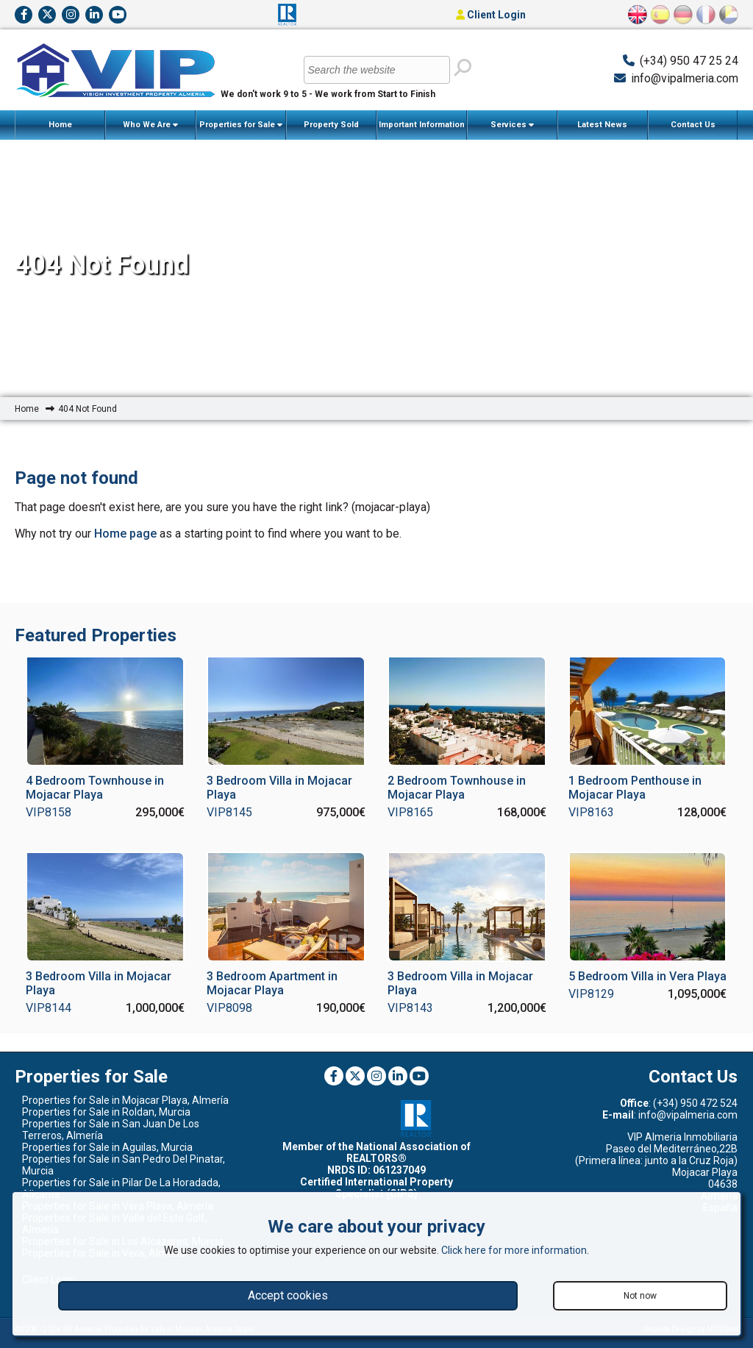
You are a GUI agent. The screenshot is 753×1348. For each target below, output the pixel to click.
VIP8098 (229, 1008)
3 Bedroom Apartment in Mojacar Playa (272, 983)
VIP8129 (591, 994)
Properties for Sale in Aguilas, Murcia (107, 1147)
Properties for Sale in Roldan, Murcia (106, 1112)
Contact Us (693, 124)
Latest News (602, 124)
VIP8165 (410, 812)
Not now (640, 1296)
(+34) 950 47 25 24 (689, 61)
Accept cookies (288, 1295)
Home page (125, 534)
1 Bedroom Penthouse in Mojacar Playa (635, 788)
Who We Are (150, 125)
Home (60, 124)
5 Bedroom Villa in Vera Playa (647, 976)
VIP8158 (48, 812)
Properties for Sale (240, 125)
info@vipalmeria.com (684, 78)
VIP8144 (48, 1008)
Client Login (491, 15)
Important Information (422, 130)
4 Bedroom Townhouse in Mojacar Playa (95, 788)
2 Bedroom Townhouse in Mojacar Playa (457, 788)
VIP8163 (591, 812)
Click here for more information (514, 1250)
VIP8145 (229, 812)
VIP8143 (410, 1008)
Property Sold (331, 124)
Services (512, 125)
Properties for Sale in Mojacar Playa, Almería (125, 1100)
